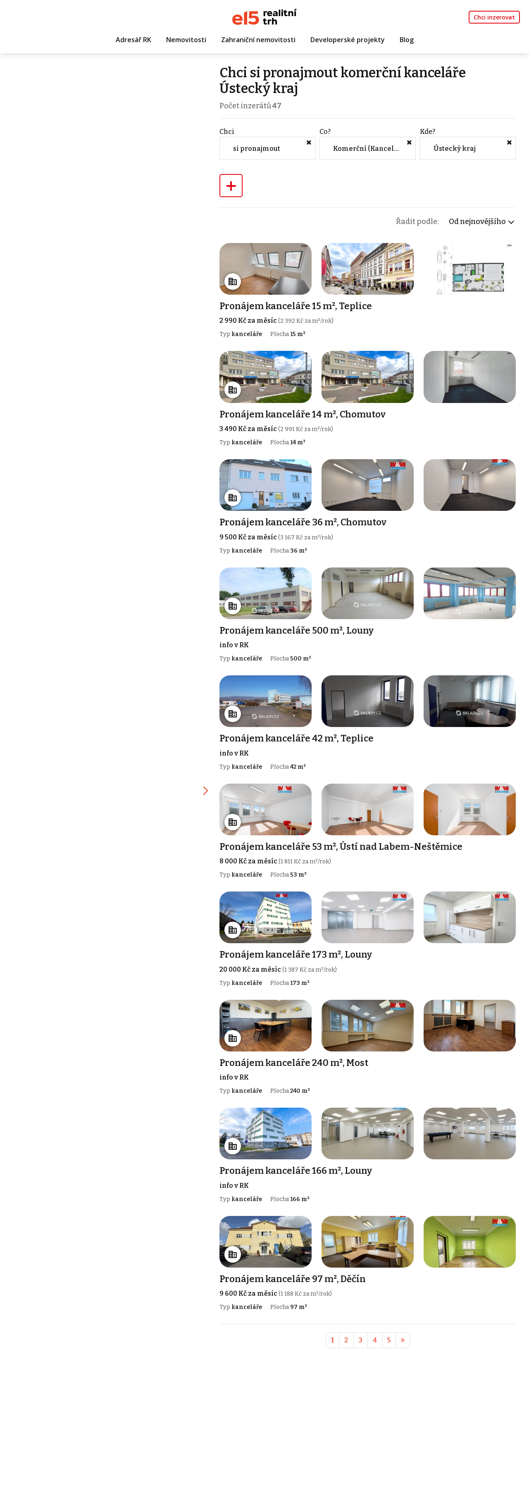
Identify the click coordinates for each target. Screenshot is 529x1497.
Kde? (429, 133)
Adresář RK (133, 40)
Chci (232, 133)
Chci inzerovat (494, 17)
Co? (328, 133)
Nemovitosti (186, 40)
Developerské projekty (347, 40)
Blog (407, 40)
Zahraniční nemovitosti (258, 40)
